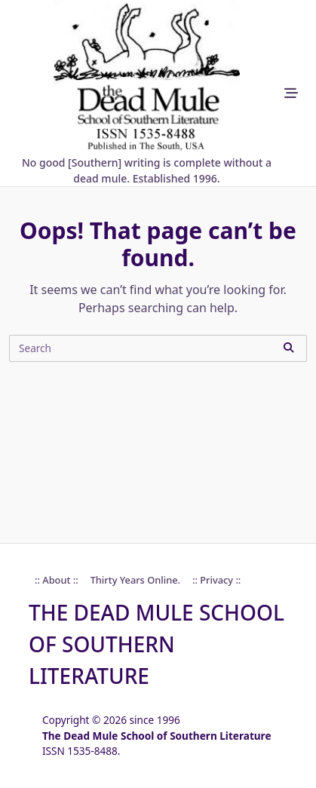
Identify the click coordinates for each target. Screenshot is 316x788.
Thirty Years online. (135, 580)
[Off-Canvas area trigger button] (291, 93)
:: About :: (56, 580)
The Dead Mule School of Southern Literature (156, 644)
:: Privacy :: (216, 580)
